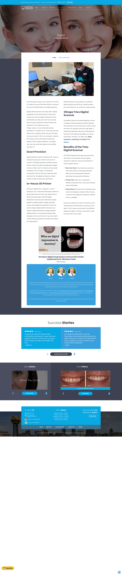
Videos (80, 7)
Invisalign (40, 171)
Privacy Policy (76, 504)
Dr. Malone (30, 104)
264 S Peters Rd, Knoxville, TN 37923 (31, 2)
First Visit (52, 7)
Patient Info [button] (71, 7)
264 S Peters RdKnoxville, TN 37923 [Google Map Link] (31, 487)
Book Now (70, 2)
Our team (66, 299)
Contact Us (71, 498)
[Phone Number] (25, 485)
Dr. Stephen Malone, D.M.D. (63, 291)
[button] (119, 572)
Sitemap (80, 498)
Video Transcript (61, 261)
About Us (49, 498)
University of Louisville (76, 291)
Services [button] (61, 7)
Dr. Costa (54, 102)
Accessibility (82, 504)
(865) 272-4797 (52, 2)
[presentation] (8, 568)
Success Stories (59, 498)
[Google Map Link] (25, 487)
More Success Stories (61, 425)
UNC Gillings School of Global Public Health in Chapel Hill (64, 293)
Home (36, 7)
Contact (88, 7)
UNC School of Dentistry (39, 293)
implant (34, 128)
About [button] (44, 7)
